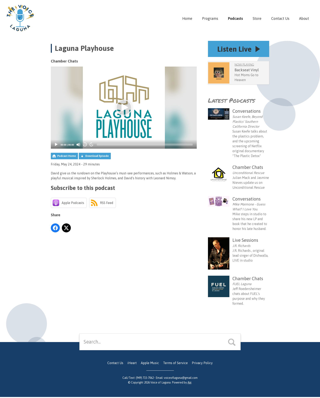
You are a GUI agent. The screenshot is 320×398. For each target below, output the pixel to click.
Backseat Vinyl (246, 71)
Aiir (189, 383)
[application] (124, 108)
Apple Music (150, 364)
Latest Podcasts (231, 101)
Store (257, 18)
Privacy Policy (202, 364)
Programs (210, 18)
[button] (124, 107)
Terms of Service (175, 364)
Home (187, 18)
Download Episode (97, 155)
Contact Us (280, 18)
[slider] (145, 145)
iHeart (132, 364)
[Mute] (78, 145)
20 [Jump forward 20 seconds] (91, 145)
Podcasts (235, 18)
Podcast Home (66, 155)
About (304, 18)
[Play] (56, 145)
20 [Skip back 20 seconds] (85, 145)
